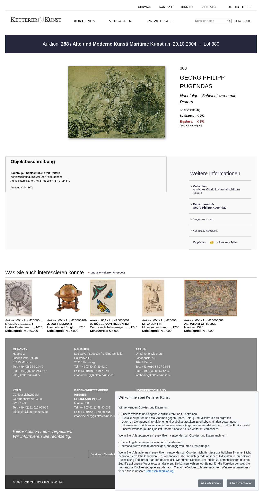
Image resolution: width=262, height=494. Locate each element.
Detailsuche (243, 21)
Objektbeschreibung (33, 161)
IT (243, 6)
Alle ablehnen (211, 483)
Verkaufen (120, 21)
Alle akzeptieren (241, 483)
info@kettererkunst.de (27, 375)
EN (237, 6)
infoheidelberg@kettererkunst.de (95, 416)
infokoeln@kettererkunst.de (30, 411)
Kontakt (165, 6)
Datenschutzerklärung (159, 471)
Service (144, 6)
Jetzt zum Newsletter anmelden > (112, 454)
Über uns (208, 6)
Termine (186, 6)
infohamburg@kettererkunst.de (93, 375)
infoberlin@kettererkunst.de (153, 375)
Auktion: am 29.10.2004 (120, 44)
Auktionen (84, 21)
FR (250, 6)
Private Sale (160, 21)
